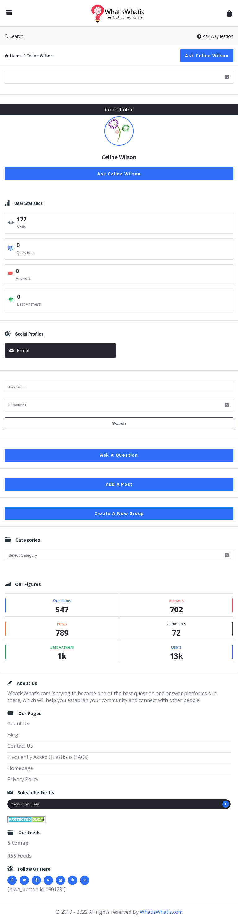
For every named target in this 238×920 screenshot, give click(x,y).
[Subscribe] (225, 804)
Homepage (20, 768)
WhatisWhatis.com (161, 912)
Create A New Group (119, 513)
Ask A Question (215, 36)
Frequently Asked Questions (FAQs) (48, 757)
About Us (18, 723)
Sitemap (18, 842)
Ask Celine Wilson (207, 55)
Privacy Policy (22, 779)
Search (14, 36)
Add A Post (119, 484)
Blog (12, 734)
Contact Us (20, 745)
